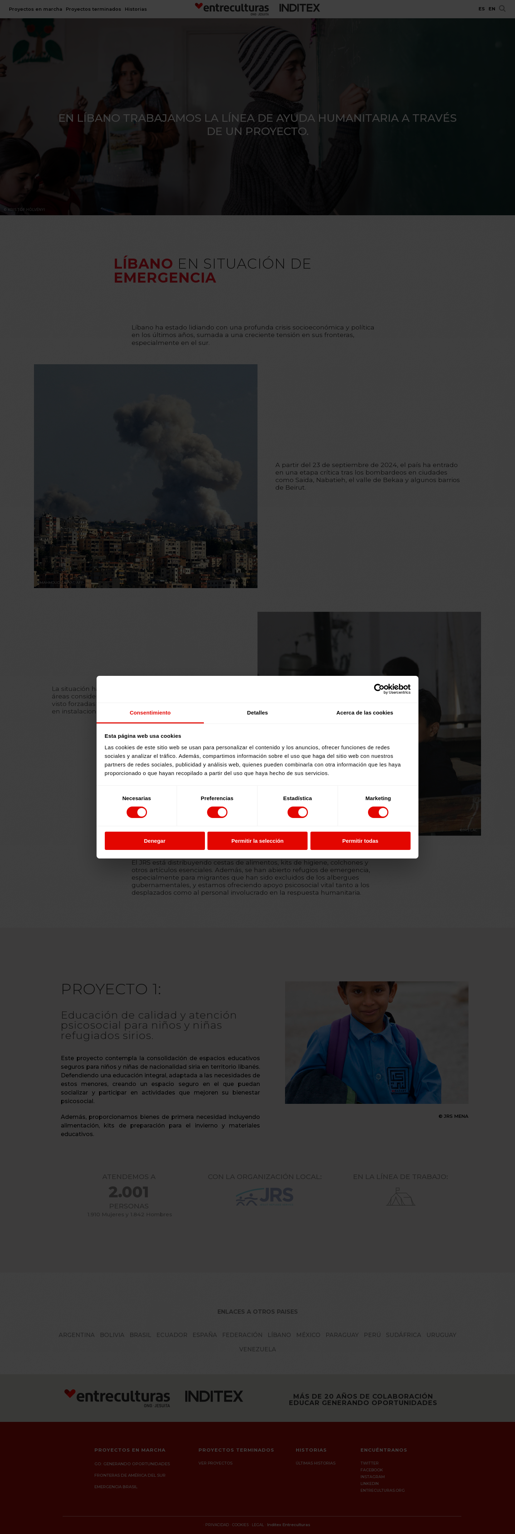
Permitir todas (360, 841)
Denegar (154, 841)
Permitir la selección (257, 841)
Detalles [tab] (257, 712)
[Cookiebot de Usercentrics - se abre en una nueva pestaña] (379, 689)
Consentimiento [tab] (150, 712)
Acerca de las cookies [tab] (365, 712)
